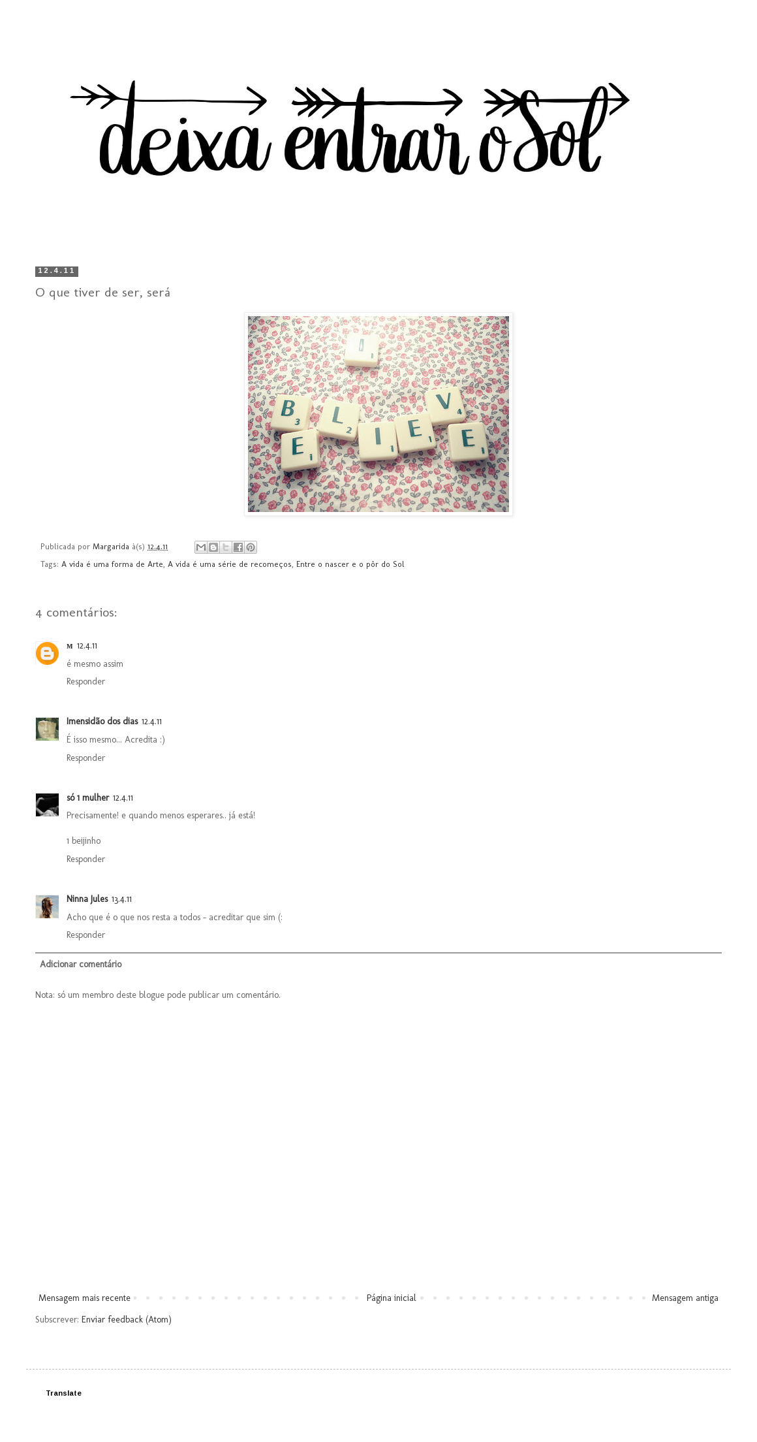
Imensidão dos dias (102, 721)
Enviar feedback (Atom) (127, 1319)
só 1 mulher (88, 797)
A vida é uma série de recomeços (230, 564)
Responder (86, 681)
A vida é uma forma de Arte (112, 564)
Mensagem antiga (685, 1298)
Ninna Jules (87, 899)
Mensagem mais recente (85, 1298)
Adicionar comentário (80, 964)
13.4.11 (122, 899)
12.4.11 (87, 645)
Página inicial (391, 1298)
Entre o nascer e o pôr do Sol (350, 564)
